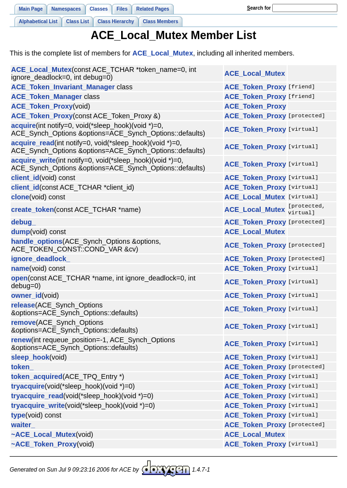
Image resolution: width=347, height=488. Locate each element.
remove (23, 324)
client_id (25, 177)
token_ (22, 369)
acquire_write (33, 160)
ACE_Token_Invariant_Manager (63, 87)
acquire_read (33, 143)
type (18, 417)
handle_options (36, 243)
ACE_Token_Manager (46, 96)
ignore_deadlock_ (40, 261)
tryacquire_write (38, 407)
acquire (23, 125)
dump (20, 233)
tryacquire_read (37, 398)
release (23, 307)
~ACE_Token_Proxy (44, 446)
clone (20, 197)
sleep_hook (30, 359)
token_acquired (36, 378)
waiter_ (23, 427)
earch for (259, 8)
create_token (32, 210)
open (19, 280)
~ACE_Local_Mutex (43, 436)
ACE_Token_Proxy (255, 87)
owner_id (26, 297)
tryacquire (28, 388)
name (20, 270)
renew (21, 342)
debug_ (23, 224)
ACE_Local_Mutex (162, 53)
